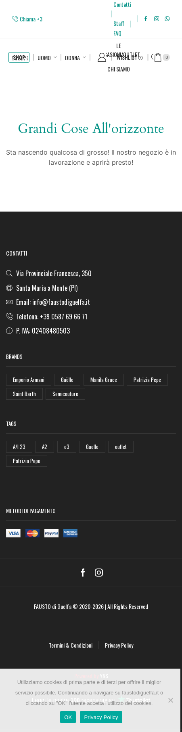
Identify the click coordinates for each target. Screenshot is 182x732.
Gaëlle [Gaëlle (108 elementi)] (67, 379)
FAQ (117, 33)
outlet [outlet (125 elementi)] (121, 447)
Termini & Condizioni (70, 645)
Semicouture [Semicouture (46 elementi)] (65, 394)
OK (68, 717)
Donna (72, 57)
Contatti (122, 4)
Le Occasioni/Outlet (118, 50)
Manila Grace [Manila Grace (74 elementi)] (103, 379)
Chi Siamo (118, 69)
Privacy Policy (119, 645)
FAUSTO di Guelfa (52, 606)
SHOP (19, 57)
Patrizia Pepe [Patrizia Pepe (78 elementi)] (26, 461)
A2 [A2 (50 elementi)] (44, 447)
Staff (118, 23)
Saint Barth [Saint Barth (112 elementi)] (24, 394)
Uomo (44, 57)
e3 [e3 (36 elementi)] (66, 447)
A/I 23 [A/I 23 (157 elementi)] (19, 447)
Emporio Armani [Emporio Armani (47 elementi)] (28, 379)
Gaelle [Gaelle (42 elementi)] (92, 447)
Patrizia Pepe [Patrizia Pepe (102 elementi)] (147, 379)
